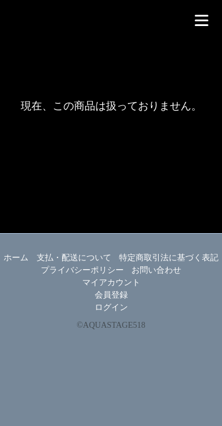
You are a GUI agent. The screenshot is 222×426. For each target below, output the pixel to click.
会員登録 (111, 295)
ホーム (16, 257)
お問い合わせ (156, 270)
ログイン (111, 307)
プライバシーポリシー (82, 270)
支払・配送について (74, 257)
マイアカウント (111, 282)
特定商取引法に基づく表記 (168, 257)
